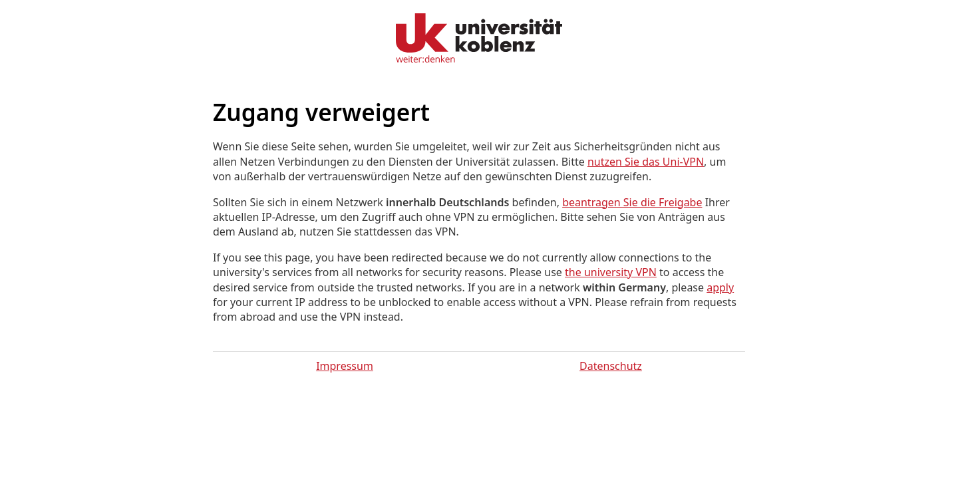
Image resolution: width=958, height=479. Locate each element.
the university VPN (611, 272)
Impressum (344, 366)
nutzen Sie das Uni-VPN (645, 161)
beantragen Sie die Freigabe (632, 202)
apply (720, 287)
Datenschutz (610, 366)
